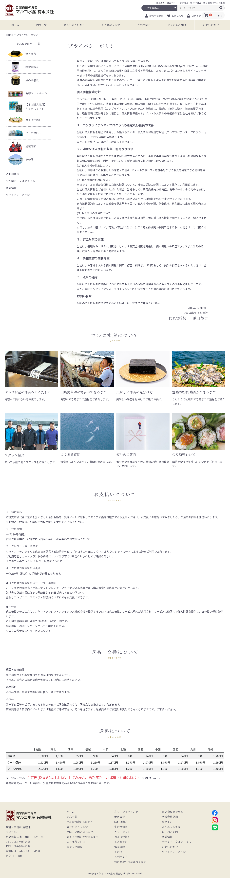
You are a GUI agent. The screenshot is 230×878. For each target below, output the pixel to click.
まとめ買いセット (27, 133)
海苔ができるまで (77, 827)
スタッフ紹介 (74, 847)
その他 (20, 159)
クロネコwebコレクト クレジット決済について (34, 561)
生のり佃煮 (23, 80)
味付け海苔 (23, 67)
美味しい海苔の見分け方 (81, 832)
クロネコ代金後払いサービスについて (28, 631)
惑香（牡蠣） (24, 120)
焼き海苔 (22, 54)
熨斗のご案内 (170, 832)
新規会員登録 (170, 817)
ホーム (15, 25)
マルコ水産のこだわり (80, 822)
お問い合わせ (211, 25)
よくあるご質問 (176, 25)
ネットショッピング (126, 812)
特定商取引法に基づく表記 (130, 862)
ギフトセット (122, 832)
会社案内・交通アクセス (20, 181)
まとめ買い (121, 842)
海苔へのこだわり (74, 25)
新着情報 (11, 188)
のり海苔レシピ (111, 25)
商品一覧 (41, 25)
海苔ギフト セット (27, 93)
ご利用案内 (144, 25)
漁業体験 (22, 146)
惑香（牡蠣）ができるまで (82, 837)
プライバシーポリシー (19, 195)
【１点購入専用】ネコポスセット (27, 106)
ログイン (167, 822)
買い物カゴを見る (172, 812)
